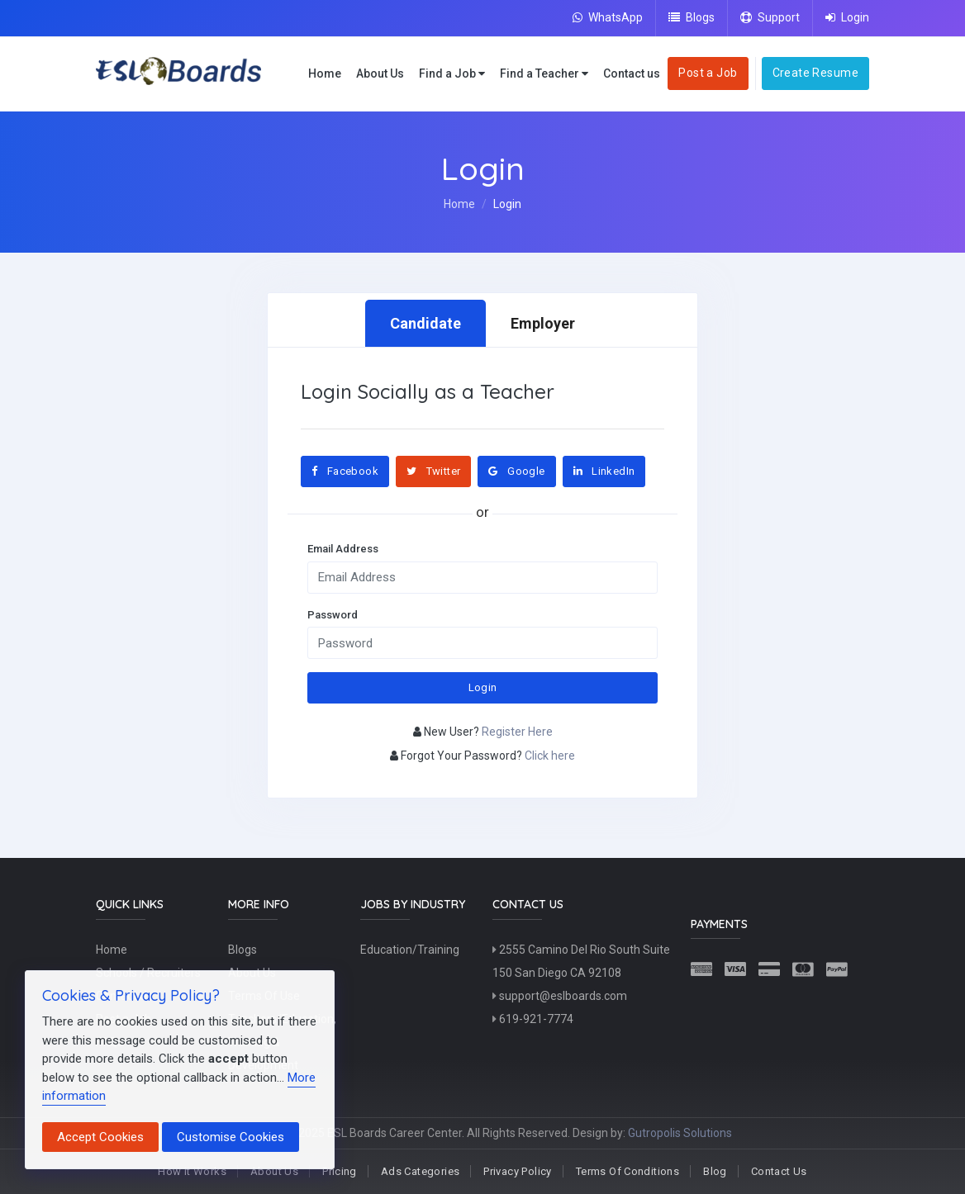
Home (324, 73)
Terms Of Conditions (627, 1171)
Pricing (339, 1171)
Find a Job (452, 74)
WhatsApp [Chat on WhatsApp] (608, 17)
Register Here (517, 731)
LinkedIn (604, 471)
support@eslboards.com (559, 995)
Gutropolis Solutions (680, 1133)
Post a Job (707, 72)
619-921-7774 (532, 1019)
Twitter (433, 471)
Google (516, 471)
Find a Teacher (544, 74)
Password (332, 615)
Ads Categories (420, 1171)
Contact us (631, 73)
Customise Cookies (230, 1137)
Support (770, 17)
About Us (380, 73)
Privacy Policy (517, 1171)
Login (847, 17)
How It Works (192, 1171)
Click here (550, 755)
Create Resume (815, 72)
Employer (543, 323)
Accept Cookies (100, 1137)
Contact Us (779, 1171)
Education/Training (409, 949)
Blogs (691, 17)
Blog (715, 1171)
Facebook (344, 471)
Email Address (342, 549)
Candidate (425, 323)
